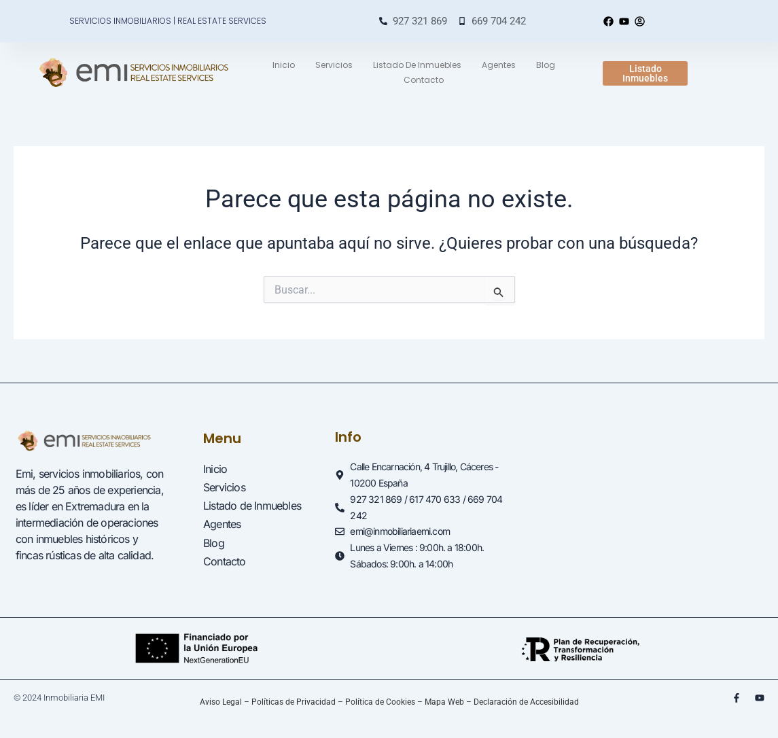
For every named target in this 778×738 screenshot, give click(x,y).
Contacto (424, 80)
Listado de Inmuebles (417, 65)
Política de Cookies (380, 702)
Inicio (283, 65)
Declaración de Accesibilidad (526, 702)
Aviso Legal (221, 702)
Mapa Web (444, 702)
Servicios (334, 65)
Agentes (499, 65)
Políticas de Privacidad (293, 702)
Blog (545, 65)
